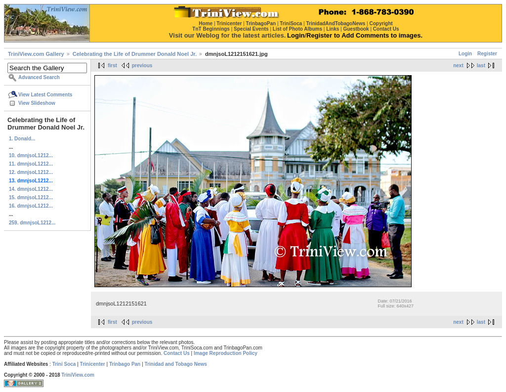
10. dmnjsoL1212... (31, 155)
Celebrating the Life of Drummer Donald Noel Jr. (135, 54)
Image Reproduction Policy (225, 353)
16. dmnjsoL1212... (31, 206)
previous (142, 65)
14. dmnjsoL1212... (31, 189)
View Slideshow (36, 103)
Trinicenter (92, 364)
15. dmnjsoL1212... (31, 197)
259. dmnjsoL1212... (32, 222)
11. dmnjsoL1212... (31, 164)
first (112, 65)
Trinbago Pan (124, 364)
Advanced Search (39, 77)
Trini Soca (64, 364)
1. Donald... (22, 138)
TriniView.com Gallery (36, 54)
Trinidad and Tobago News (175, 364)
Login (465, 53)
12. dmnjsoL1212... (31, 172)
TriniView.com (77, 375)
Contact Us (177, 353)
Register (487, 53)
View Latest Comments (45, 94)
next (458, 65)
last (481, 65)
